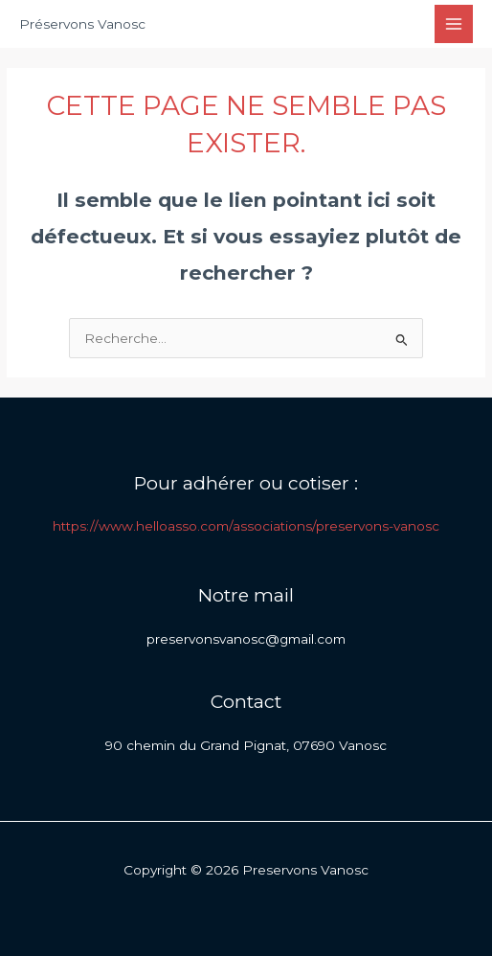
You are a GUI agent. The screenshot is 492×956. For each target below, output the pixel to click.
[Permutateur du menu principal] (454, 24)
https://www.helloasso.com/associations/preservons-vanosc (246, 526)
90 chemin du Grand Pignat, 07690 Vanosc (246, 745)
